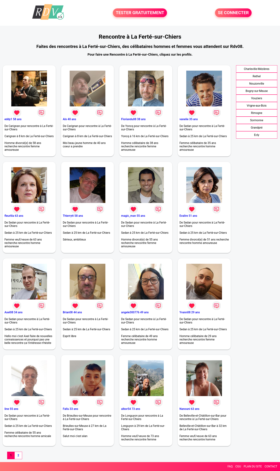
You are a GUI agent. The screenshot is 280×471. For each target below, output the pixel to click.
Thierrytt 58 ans (73, 215)
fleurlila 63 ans (13, 215)
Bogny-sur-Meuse (257, 91)
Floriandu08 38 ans (133, 119)
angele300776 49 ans (135, 312)
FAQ (230, 466)
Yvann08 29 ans (189, 312)
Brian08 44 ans (72, 312)
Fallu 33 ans (70, 409)
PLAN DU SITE (253, 466)
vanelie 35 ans (188, 119)
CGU (238, 466)
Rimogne (256, 113)
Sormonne (256, 120)
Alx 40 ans (69, 119)
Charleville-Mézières (256, 69)
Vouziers (256, 98)
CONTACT (270, 466)
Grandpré (256, 127)
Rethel (257, 76)
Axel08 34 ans (13, 312)
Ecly (256, 135)
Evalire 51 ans (188, 215)
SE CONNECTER (233, 12)
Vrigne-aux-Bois (257, 105)
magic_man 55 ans (133, 215)
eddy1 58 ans (12, 119)
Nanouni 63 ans (189, 409)
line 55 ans (11, 409)
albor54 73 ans (130, 409)
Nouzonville (256, 83)
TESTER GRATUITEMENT (140, 12)
